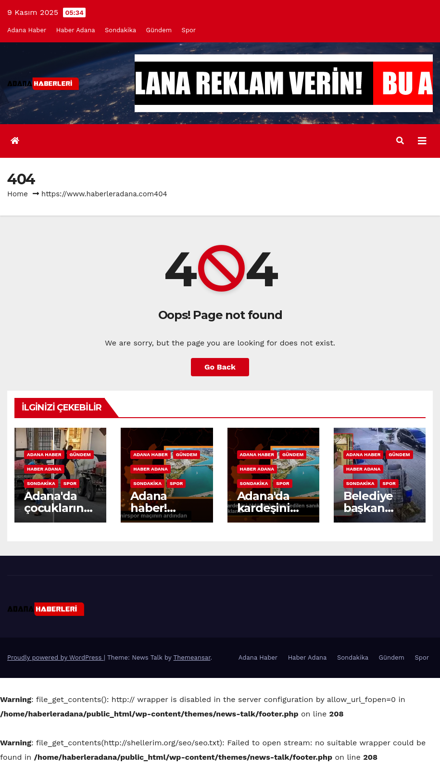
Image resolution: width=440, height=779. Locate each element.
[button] (400, 140)
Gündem (159, 30)
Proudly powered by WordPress (55, 657)
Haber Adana (75, 30)
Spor (189, 30)
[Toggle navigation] (422, 141)
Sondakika (120, 30)
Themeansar (192, 657)
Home (17, 194)
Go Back (220, 366)
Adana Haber (26, 30)
